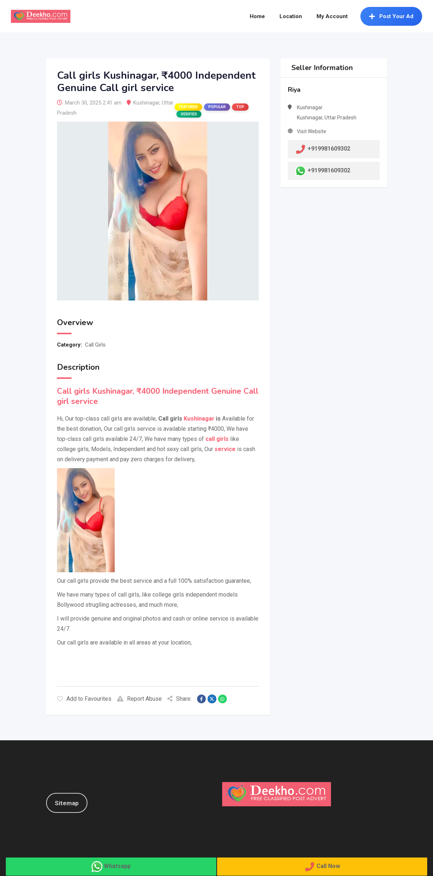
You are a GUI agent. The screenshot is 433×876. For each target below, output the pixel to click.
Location (290, 16)
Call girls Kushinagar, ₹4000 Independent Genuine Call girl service (157, 396)
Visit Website (311, 131)
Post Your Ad (391, 16)
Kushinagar (146, 102)
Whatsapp (117, 866)
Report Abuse (139, 698)
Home (257, 16)
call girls (217, 438)
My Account (332, 16)
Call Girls (95, 344)
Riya (294, 89)
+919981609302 (328, 170)
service (225, 449)
